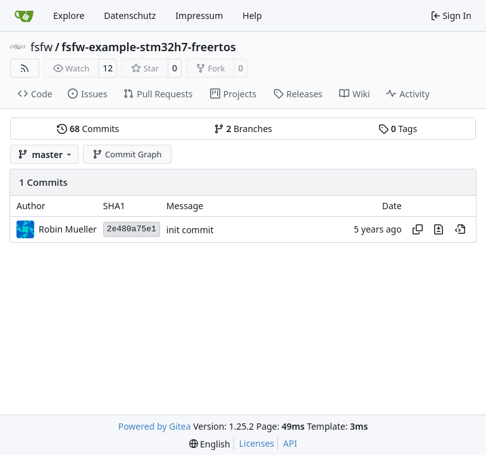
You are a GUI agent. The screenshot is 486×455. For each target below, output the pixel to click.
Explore (68, 15)
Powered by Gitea (154, 426)
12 (108, 68)
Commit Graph (126, 154)
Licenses (257, 443)
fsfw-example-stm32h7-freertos (148, 46)
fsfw (41, 46)
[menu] (209, 444)
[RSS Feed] (24, 68)
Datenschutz (130, 15)
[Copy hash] (417, 229)
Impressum (199, 15)
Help (252, 15)
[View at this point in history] (460, 229)
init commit (190, 230)
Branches (243, 129)
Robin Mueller (68, 229)
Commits (88, 129)
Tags (397, 129)
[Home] (24, 15)
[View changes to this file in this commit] (438, 229)
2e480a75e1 (131, 229)
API (290, 443)
